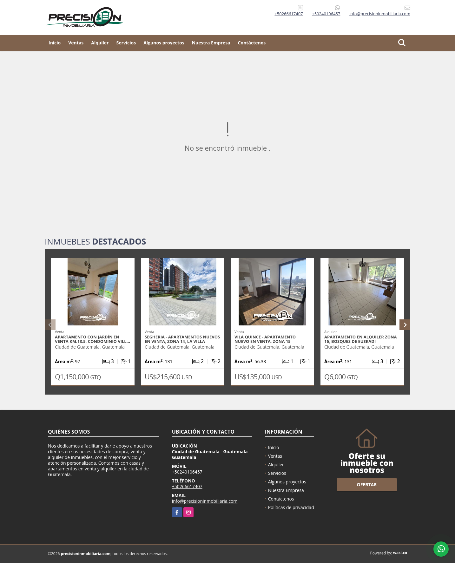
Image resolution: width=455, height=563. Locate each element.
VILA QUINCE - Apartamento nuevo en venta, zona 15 (265, 339)
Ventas (75, 43)
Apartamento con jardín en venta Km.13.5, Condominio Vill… (92, 339)
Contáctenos (252, 43)
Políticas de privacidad (291, 507)
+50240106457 (326, 13)
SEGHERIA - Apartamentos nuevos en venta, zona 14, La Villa (182, 339)
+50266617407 (288, 13)
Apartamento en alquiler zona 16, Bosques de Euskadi (360, 339)
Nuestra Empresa (211, 43)
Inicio (55, 43)
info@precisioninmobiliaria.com (205, 501)
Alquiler (100, 43)
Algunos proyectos (163, 43)
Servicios (126, 43)
